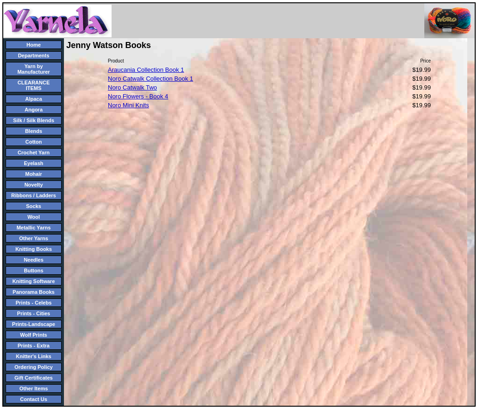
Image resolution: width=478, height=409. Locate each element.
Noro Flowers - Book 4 (138, 96)
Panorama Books (34, 292)
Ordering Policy (33, 367)
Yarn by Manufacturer (33, 69)
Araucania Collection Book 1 (146, 69)
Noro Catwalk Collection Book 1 (150, 78)
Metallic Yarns (33, 227)
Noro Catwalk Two (132, 87)
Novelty (33, 184)
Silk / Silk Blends (33, 120)
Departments (33, 55)
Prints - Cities (33, 313)
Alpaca (33, 99)
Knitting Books (33, 249)
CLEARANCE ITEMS (33, 85)
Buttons (33, 270)
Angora (34, 109)
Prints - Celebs (33, 302)
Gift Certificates (33, 378)
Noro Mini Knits (128, 105)
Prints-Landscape (33, 324)
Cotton (33, 142)
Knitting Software (33, 281)
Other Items (33, 388)
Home (34, 45)
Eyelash (33, 163)
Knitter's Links (33, 356)
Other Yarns (33, 238)
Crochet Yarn (33, 152)
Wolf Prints (33, 335)
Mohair (33, 174)
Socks (33, 206)
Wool (34, 217)
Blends (33, 131)
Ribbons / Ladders (33, 195)
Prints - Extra (33, 345)
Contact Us (33, 399)
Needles (33, 260)
